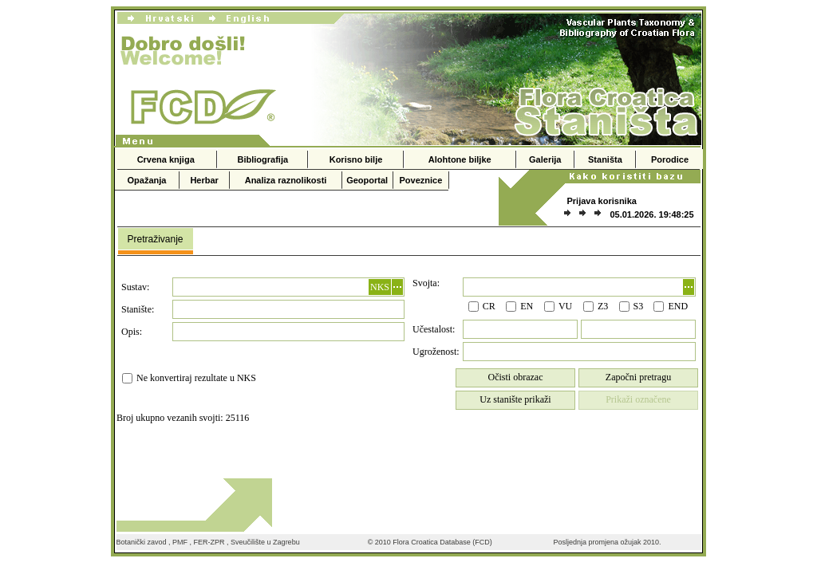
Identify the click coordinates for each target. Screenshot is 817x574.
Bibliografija (263, 159)
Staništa (605, 159)
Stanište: (137, 309)
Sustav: (135, 287)
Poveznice (421, 180)
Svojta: (426, 283)
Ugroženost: (436, 351)
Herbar (204, 180)
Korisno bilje (356, 159)
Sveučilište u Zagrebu (265, 542)
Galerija (545, 159)
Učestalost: (433, 329)
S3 (638, 306)
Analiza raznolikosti (286, 180)
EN (526, 306)
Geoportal (367, 180)
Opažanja (147, 180)
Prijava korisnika (601, 201)
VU (565, 306)
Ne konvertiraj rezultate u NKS (196, 377)
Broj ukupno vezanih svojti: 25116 (182, 417)
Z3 (603, 306)
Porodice (670, 159)
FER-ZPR (209, 542)
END (678, 306)
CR (489, 306)
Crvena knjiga (166, 159)
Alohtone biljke (459, 159)
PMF (179, 542)
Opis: (131, 331)
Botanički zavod (141, 542)
